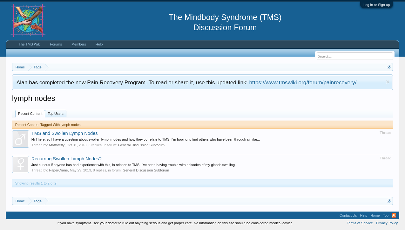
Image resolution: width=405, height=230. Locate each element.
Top (386, 215)
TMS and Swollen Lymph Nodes (64, 133)
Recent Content (30, 113)
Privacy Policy (387, 223)
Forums (56, 44)
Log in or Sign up (376, 5)
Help (99, 44)
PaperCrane (58, 170)
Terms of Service (360, 223)
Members (78, 44)
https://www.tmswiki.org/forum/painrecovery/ (302, 82)
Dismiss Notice (387, 82)
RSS (394, 215)
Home (375, 215)
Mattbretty (56, 145)
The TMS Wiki (30, 44)
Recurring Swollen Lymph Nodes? (66, 158)
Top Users (56, 113)
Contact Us (348, 215)
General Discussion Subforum (141, 145)
